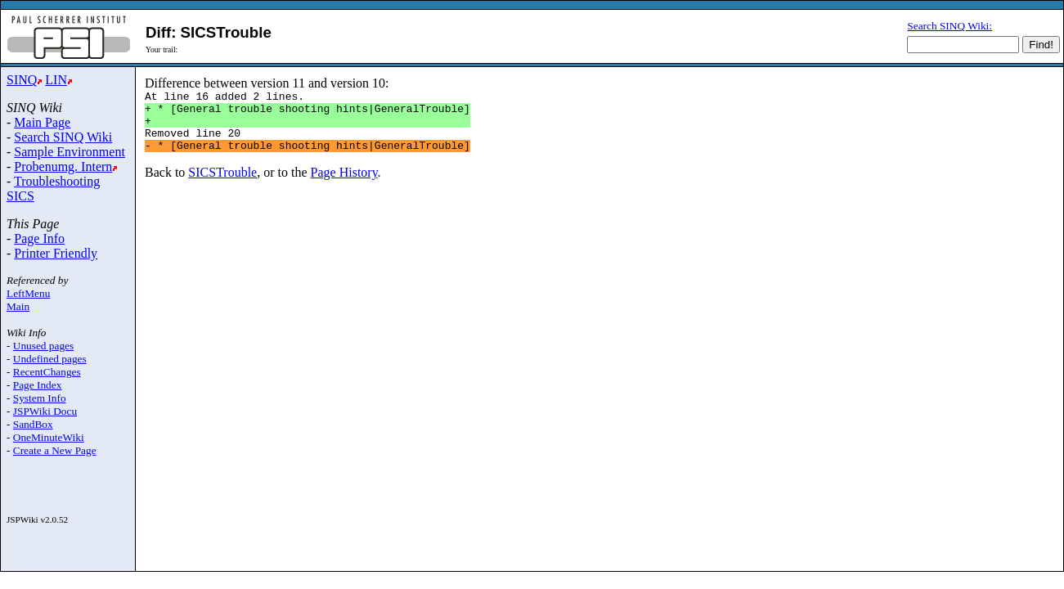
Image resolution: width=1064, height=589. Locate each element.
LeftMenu (28, 293)
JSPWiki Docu (45, 411)
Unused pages (43, 345)
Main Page (42, 122)
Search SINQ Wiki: (949, 26)
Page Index (37, 385)
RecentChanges (47, 372)
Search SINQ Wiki (63, 137)
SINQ (22, 80)
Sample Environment (69, 152)
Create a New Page (55, 450)
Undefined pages (50, 359)
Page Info (39, 238)
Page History (344, 184)
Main (18, 306)
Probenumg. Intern (63, 166)
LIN (56, 80)
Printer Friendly (55, 253)
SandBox (33, 424)
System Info (39, 398)
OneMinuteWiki (48, 437)
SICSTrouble (222, 184)
